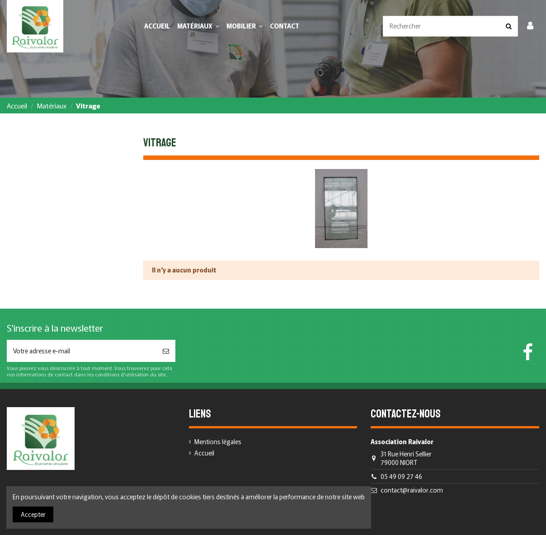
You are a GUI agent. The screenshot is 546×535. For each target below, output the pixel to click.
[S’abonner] (165, 351)
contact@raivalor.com (412, 489)
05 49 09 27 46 (401, 476)
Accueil (204, 453)
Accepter (33, 514)
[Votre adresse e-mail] (81, 351)
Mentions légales (217, 441)
